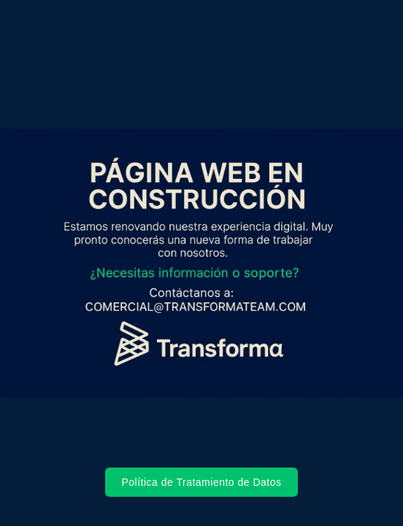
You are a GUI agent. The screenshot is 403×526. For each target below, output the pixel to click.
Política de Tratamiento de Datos (201, 482)
